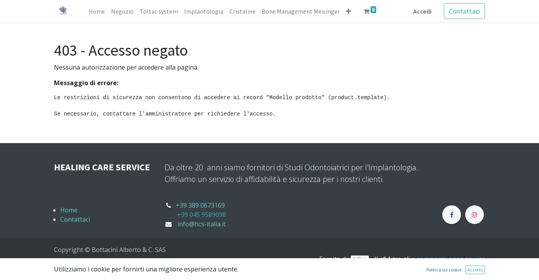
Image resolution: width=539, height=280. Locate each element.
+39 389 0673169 (200, 205)
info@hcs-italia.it (201, 224)
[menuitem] (96, 11)
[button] (348, 11)
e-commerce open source (448, 259)
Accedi (422, 11)
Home (69, 210)
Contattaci (464, 11)
